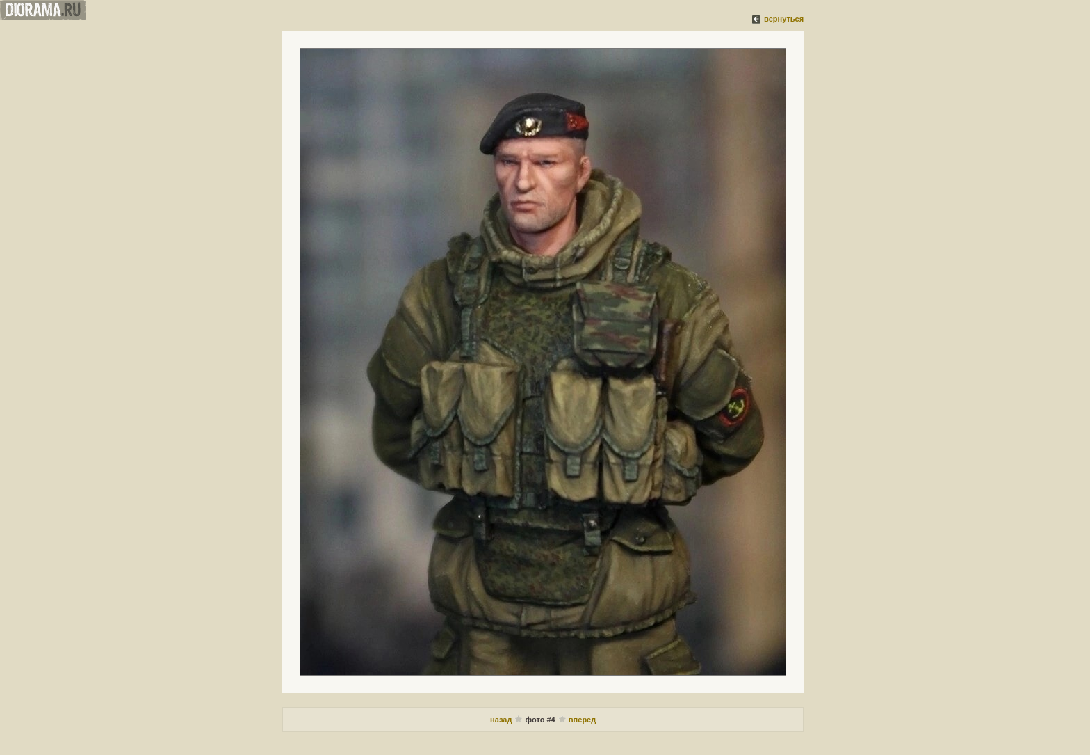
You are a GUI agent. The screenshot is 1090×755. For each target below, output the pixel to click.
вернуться (784, 19)
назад (502, 719)
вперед (582, 719)
